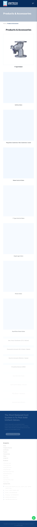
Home (4, 23)
